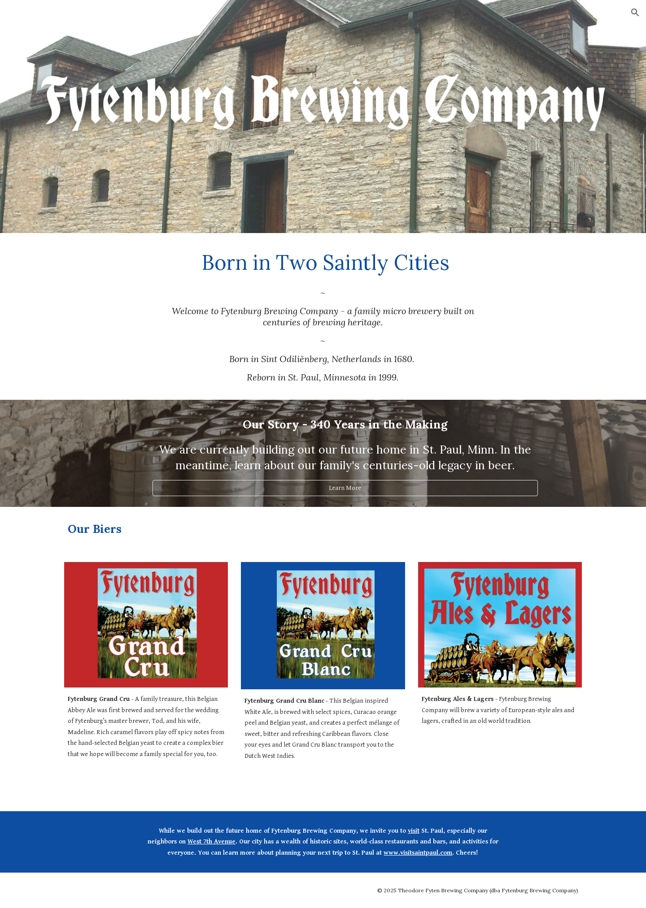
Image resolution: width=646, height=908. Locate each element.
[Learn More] (345, 488)
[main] (323, 262)
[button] (635, 12)
